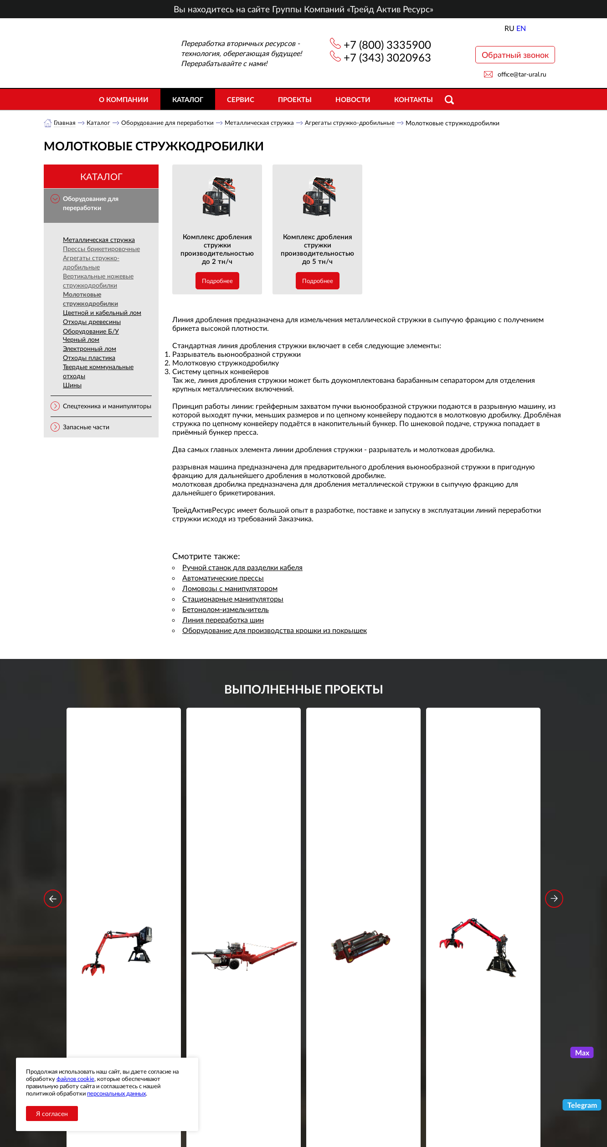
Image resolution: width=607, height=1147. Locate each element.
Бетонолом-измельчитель (225, 609)
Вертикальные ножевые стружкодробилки (98, 281)
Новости (352, 99)
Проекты (295, 99)
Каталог (187, 99)
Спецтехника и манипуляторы (107, 406)
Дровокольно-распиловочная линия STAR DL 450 (243, 848)
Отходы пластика (89, 358)
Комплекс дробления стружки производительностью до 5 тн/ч (317, 249)
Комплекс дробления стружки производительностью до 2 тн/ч (217, 249)
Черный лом (81, 340)
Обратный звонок (515, 55)
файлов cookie (75, 1078)
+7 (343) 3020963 (387, 57)
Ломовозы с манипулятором (230, 588)
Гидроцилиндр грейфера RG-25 (363, 842)
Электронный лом (89, 349)
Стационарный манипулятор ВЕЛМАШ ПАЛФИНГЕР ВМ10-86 (124, 848)
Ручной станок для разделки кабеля (242, 567)
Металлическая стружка (264, 123)
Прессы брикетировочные (101, 249)
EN (521, 28)
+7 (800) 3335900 (387, 44)
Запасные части (86, 427)
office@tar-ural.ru (522, 74)
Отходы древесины (92, 322)
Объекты (209, 1103)
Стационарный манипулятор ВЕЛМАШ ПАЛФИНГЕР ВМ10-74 (483, 848)
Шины (72, 385)
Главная (65, 123)
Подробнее (217, 281)
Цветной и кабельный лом (102, 313)
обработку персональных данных (219, 1014)
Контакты (413, 99)
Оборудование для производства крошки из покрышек (274, 630)
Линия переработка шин (223, 620)
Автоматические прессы (223, 578)
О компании (124, 99)
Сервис (240, 99)
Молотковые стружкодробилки (90, 299)
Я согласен (52, 1113)
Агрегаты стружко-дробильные (358, 123)
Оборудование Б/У (91, 331)
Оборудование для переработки (169, 123)
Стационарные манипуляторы (232, 599)
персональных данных (116, 1093)
